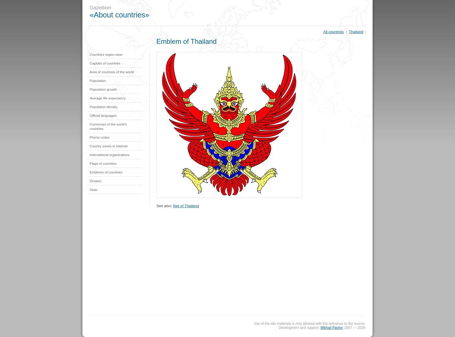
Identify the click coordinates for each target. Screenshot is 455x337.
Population (98, 81)
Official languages (103, 115)
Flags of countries (103, 163)
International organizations (109, 155)
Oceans (95, 181)
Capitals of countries (105, 63)
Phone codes (99, 137)
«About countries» (119, 15)
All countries (333, 32)
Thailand (356, 32)
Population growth (103, 89)
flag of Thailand (186, 206)
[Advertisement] (266, 13)
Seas (94, 189)
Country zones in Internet (109, 146)
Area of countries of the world (112, 72)
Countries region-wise (106, 54)
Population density (104, 107)
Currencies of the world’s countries (108, 126)
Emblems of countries (106, 172)
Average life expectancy (108, 98)
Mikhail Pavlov (331, 328)
